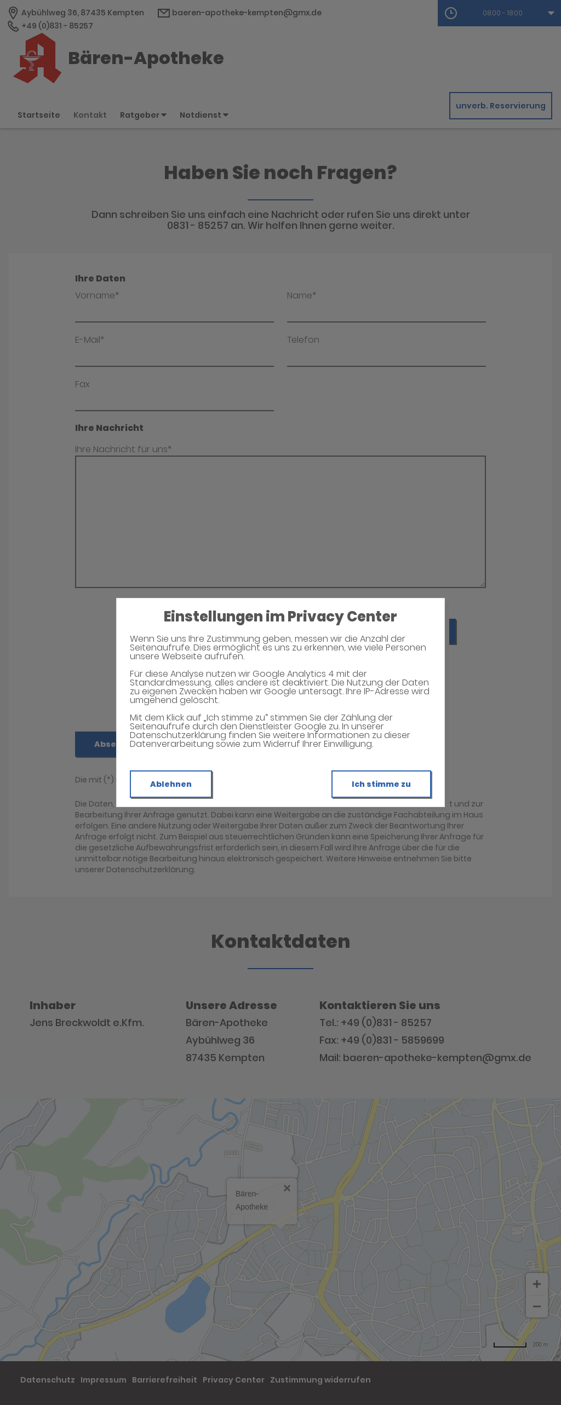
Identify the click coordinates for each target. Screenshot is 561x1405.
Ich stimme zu (381, 784)
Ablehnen (171, 784)
